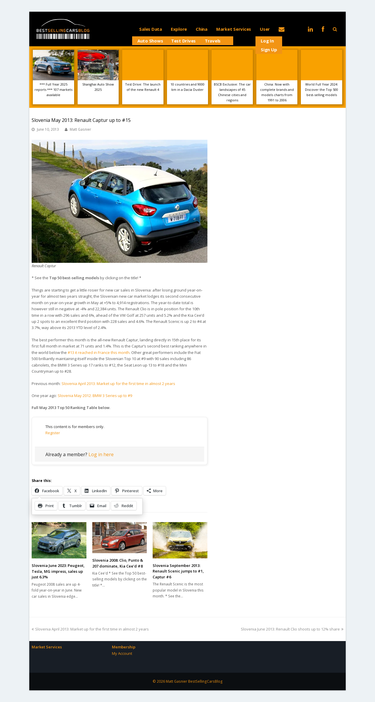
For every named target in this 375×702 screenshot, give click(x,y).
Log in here (101, 454)
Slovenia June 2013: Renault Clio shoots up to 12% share (292, 629)
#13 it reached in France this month (98, 352)
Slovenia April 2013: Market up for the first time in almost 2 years (118, 383)
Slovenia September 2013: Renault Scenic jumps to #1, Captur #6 (178, 571)
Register (52, 432)
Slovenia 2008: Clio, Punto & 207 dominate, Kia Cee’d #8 (117, 563)
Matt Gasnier (80, 129)
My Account (122, 653)
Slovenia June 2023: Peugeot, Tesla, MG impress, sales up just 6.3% (58, 571)
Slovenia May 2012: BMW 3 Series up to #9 (95, 395)
